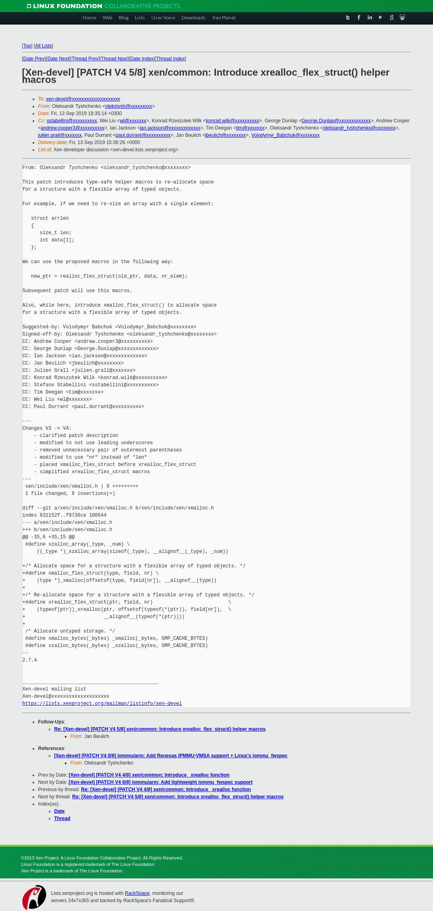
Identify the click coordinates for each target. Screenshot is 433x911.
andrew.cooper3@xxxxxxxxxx (73, 128)
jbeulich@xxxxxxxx (225, 135)
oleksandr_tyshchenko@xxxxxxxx (359, 128)
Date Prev (34, 59)
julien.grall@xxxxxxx (60, 135)
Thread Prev (85, 59)
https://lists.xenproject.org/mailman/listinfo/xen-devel (102, 703)
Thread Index (170, 59)
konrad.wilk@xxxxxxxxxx (232, 121)
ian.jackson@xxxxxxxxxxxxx (170, 128)
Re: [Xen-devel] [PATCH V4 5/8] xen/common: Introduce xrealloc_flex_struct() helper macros (160, 729)
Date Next (58, 59)
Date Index (141, 59)
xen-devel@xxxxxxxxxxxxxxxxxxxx (83, 99)
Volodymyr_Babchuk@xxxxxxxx (285, 135)
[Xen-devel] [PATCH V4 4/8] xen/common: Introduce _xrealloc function (149, 775)
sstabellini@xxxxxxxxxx (72, 121)
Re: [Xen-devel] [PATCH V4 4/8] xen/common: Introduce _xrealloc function (166, 789)
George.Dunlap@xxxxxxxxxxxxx (336, 121)
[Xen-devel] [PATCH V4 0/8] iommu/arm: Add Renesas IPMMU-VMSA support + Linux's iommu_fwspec (171, 755)
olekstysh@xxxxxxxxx (128, 106)
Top (27, 46)
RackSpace (137, 893)
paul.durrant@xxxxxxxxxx (143, 135)
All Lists (43, 46)
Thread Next (114, 59)
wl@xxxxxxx (133, 121)
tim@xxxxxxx (250, 128)
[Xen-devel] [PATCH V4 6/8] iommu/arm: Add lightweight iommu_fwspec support (161, 782)
